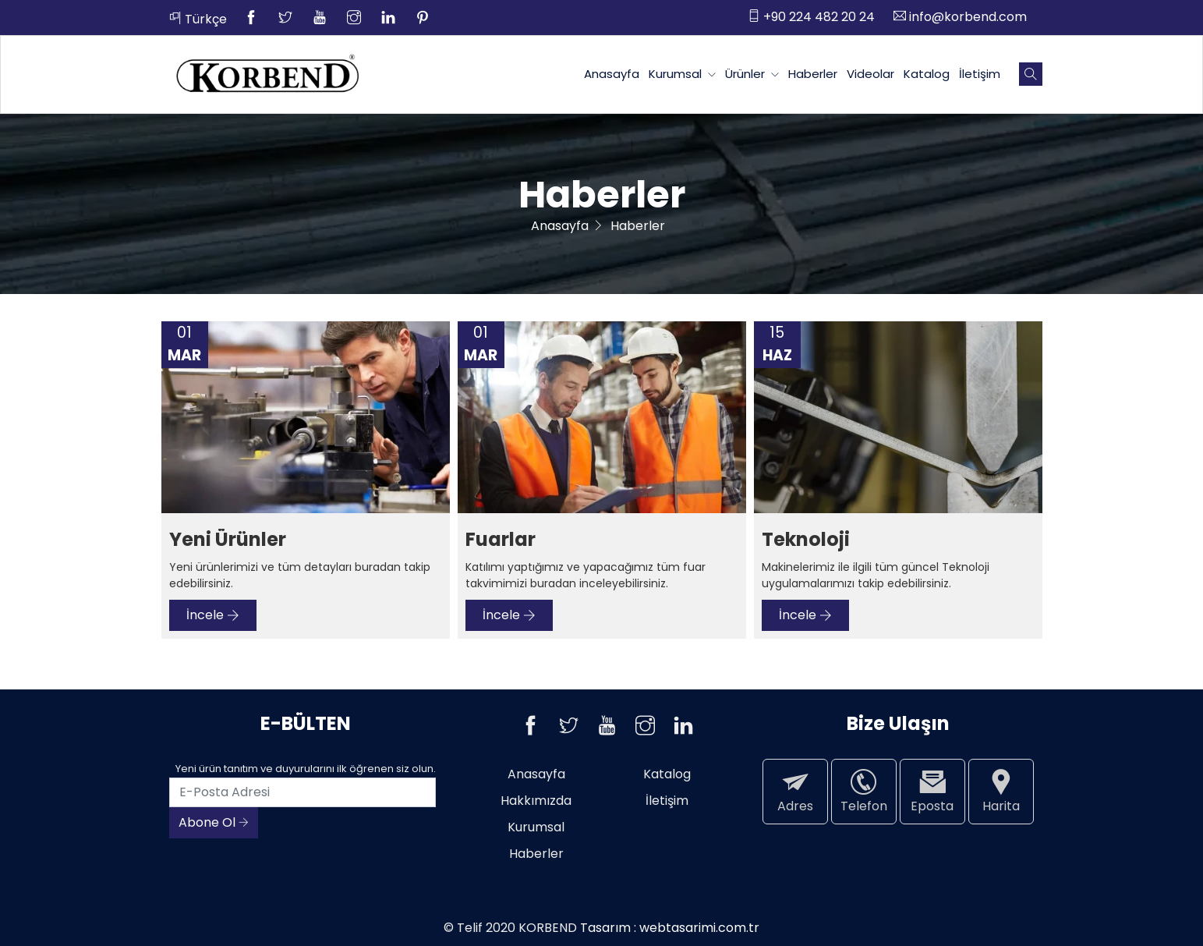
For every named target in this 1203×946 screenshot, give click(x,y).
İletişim (979, 74)
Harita (1001, 791)
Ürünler (752, 74)
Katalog (927, 74)
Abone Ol (214, 822)
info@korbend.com (960, 17)
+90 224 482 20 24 (811, 17)
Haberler (812, 74)
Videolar (870, 74)
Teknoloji (806, 540)
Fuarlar (500, 540)
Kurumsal (682, 74)
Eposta (932, 791)
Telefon (864, 791)
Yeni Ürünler (227, 540)
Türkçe (198, 19)
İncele (212, 615)
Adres (795, 791)
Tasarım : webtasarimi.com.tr (669, 928)
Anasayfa (611, 74)
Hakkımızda (536, 801)
